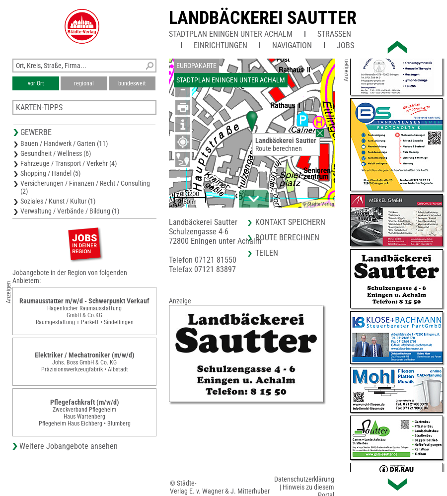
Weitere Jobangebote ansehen (68, 446)
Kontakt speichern (290, 222)
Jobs (345, 45)
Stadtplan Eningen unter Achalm (231, 34)
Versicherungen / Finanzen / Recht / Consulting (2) (85, 187)
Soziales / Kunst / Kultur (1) (57, 201)
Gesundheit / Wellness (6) (55, 153)
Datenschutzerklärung (304, 479)
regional (84, 83)
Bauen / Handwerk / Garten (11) (64, 143)
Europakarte (196, 66)
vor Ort (36, 83)
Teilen (266, 253)
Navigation (292, 45)
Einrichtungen (220, 45)
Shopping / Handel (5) (50, 173)
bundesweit (132, 83)
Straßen (334, 34)
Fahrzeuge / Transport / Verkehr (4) (68, 163)
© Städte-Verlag (318, 204)
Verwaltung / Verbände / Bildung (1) (69, 211)
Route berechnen (278, 148)
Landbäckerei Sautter (263, 17)
